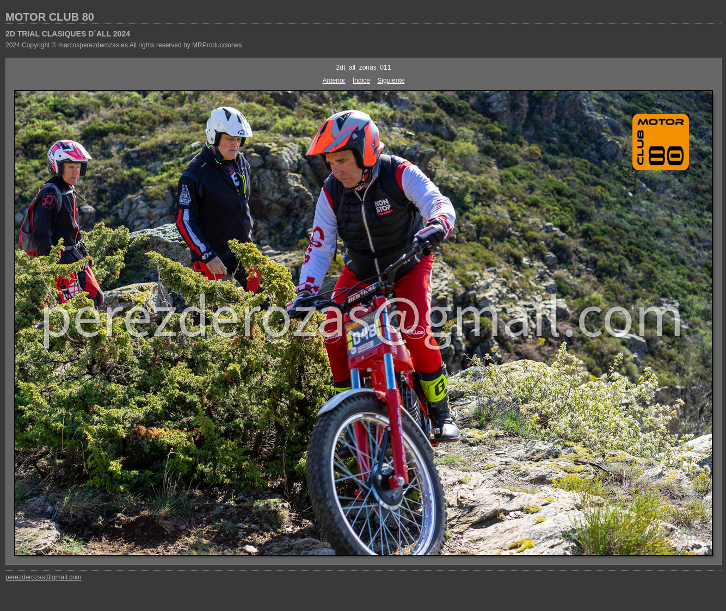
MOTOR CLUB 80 (49, 17)
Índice (361, 80)
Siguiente (390, 80)
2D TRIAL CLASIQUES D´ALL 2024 (67, 33)
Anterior (334, 80)
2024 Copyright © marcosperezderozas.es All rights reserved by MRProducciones (123, 45)
